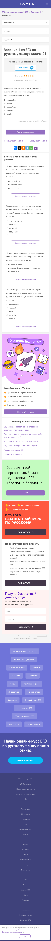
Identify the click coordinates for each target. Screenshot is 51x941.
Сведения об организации (25, 794)
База (26, 824)
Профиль (26, 819)
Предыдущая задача (13, 140)
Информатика (34, 692)
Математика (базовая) (24, 659)
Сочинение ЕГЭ (25, 920)
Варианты (25, 900)
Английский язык (31, 683)
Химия (12, 683)
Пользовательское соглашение (12, 932)
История (16, 675)
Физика (36, 667)
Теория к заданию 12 (13, 450)
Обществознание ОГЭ (24, 716)
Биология (32, 675)
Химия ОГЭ (14, 724)
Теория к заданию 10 (13, 454)
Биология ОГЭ (33, 724)
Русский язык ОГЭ (33, 700)
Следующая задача (38, 140)
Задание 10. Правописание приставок (21, 441)
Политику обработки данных (20, 930)
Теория (25, 885)
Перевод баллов (26, 915)
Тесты (26, 895)
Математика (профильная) (24, 651)
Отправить (24, 627)
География (12, 700)
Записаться (24, 532)
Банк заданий (25, 910)
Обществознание (16, 667)
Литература (14, 692)
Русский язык (25, 809)
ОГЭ (25, 880)
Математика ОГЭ (24, 708)
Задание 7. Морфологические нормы (20, 445)
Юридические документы (25, 789)
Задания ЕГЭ (25, 890)
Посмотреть (25, 67)
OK (25, 936)
